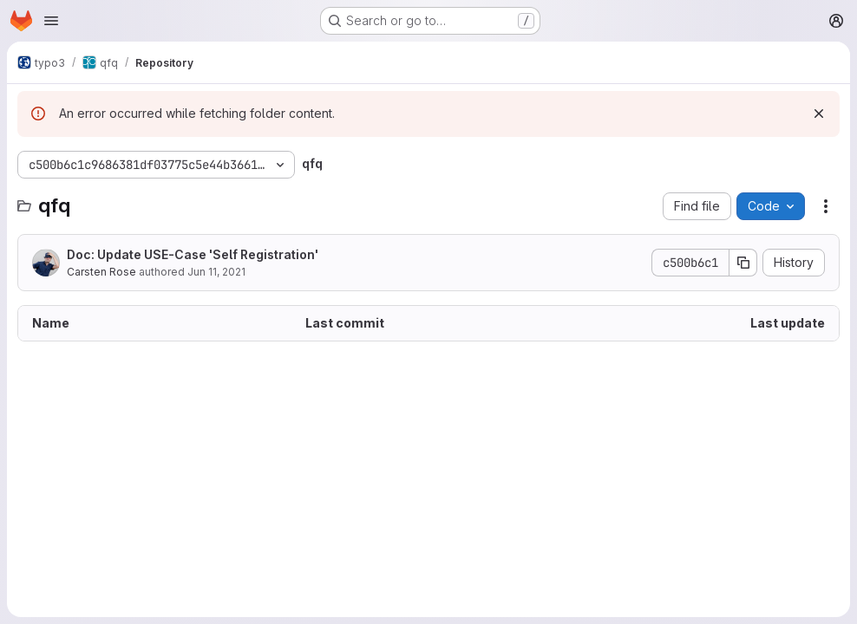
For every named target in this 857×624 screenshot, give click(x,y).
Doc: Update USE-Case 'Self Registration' (192, 254)
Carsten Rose (101, 271)
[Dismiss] (818, 113)
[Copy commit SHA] (743, 262)
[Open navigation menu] (51, 21)
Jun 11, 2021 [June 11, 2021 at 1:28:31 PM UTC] (216, 271)
